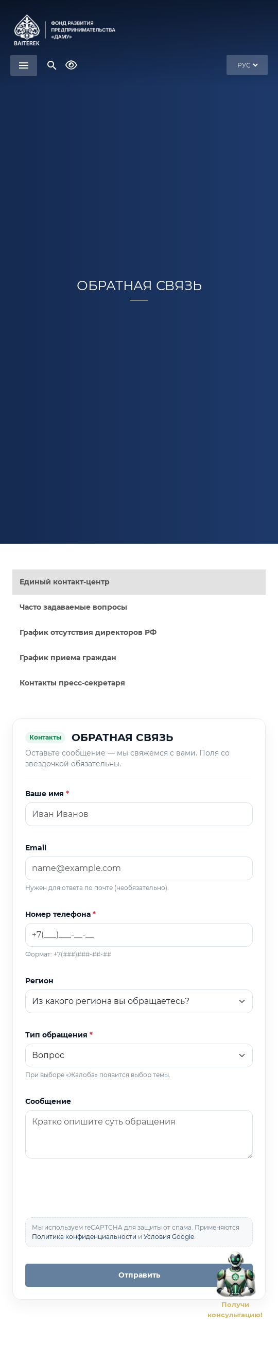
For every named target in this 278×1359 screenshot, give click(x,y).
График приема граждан (68, 657)
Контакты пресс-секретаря (72, 682)
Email (35, 847)
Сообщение (48, 1101)
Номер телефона (58, 914)
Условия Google (169, 1236)
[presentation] (103, 1189)
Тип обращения (56, 1034)
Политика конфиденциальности (84, 1236)
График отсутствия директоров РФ (88, 632)
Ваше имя (44, 793)
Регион (39, 980)
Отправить (139, 1275)
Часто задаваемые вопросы (73, 607)
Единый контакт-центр (65, 581)
